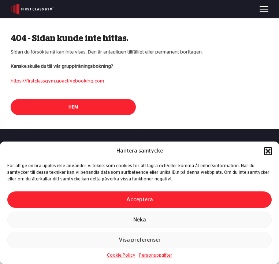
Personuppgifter (155, 255)
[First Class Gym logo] (32, 9)
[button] (268, 151)
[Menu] (264, 9)
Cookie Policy (121, 255)
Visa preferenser (140, 240)
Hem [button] (73, 107)
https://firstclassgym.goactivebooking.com (57, 81)
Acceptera (139, 199)
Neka (139, 220)
